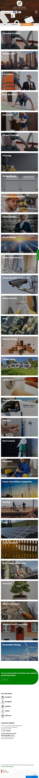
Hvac (4, 318)
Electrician (7, 114)
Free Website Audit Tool (7, 12)
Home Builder (9, 216)
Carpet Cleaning (10, 135)
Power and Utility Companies (17, 481)
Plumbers (7, 461)
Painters (6, 420)
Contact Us (5, 679)
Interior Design (9, 339)
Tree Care (7, 583)
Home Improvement (12, 257)
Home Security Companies (15, 277)
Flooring (6, 155)
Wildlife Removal (11, 604)
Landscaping (8, 359)
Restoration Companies (14, 563)
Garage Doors (9, 176)
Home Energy (9, 237)
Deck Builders (9, 94)
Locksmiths (8, 379)
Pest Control (8, 440)
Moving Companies (11, 400)
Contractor (7, 74)
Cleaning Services (11, 33)
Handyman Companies (13, 196)
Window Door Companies (15, 624)
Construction (9, 53)
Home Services (9, 298)
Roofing (6, 502)
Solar (5, 522)
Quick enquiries (38, 254)
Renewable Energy (11, 644)
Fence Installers (10, 542)
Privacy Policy (9, 766)
